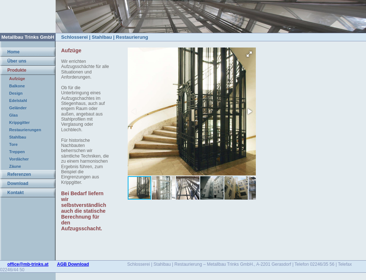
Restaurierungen (25, 130)
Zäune (15, 166)
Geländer (18, 108)
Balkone (17, 86)
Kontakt (15, 192)
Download (17, 183)
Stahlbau (17, 137)
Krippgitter (19, 122)
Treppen (17, 152)
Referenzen (19, 174)
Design (16, 93)
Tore (13, 144)
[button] (249, 54)
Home (13, 51)
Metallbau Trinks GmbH (27, 37)
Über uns (16, 61)
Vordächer (19, 159)
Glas (13, 115)
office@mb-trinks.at (27, 264)
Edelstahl (18, 100)
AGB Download (73, 264)
